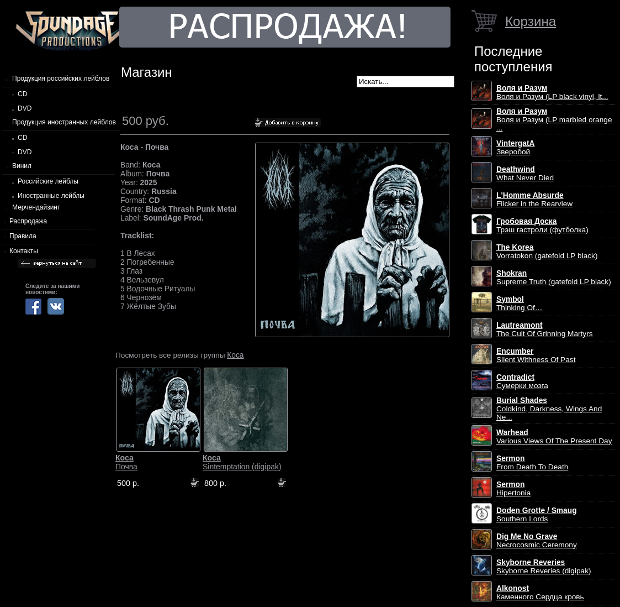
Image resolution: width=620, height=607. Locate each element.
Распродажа (28, 221)
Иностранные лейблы (51, 196)
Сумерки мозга (522, 381)
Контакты (23, 251)
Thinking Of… (519, 303)
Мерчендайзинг (36, 207)
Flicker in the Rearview (534, 199)
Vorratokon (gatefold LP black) (546, 251)
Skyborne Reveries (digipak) (543, 566)
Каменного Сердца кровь (540, 592)
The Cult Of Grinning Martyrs (544, 329)
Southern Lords (536, 514)
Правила (22, 236)
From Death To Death (532, 462)
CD (22, 94)
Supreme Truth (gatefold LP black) (553, 277)
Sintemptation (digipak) (242, 462)
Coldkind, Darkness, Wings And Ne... (549, 408)
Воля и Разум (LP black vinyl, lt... (552, 92)
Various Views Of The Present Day (554, 436)
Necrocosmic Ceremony (536, 540)
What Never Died (525, 173)
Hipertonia (513, 488)
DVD (24, 108)
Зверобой (515, 147)
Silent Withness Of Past (535, 355)
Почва (126, 462)
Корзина (530, 21)
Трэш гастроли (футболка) (542, 225)
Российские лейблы (48, 181)
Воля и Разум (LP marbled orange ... (554, 119)
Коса (235, 354)
